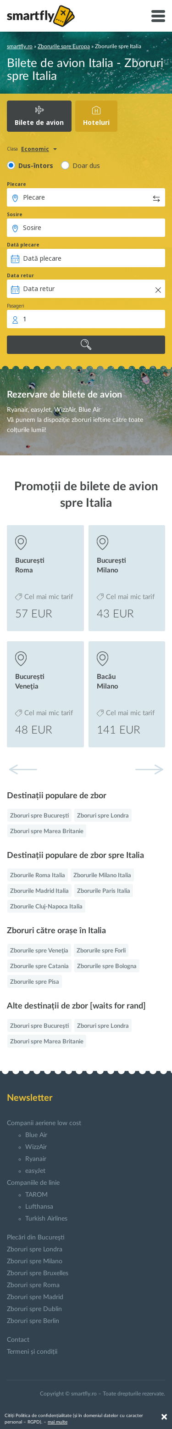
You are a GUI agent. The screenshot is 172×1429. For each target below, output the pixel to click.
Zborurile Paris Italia (103, 891)
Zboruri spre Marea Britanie (46, 832)
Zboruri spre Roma (33, 1285)
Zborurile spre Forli (101, 951)
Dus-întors (35, 165)
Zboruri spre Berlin (33, 1321)
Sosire (14, 214)
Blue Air (36, 1135)
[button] (149, 769)
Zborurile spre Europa (64, 46)
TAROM (36, 1195)
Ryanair (35, 1159)
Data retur (20, 275)
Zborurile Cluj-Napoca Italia (46, 907)
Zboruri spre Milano (34, 1261)
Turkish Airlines (46, 1219)
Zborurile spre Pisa (34, 982)
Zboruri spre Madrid (35, 1297)
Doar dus (86, 165)
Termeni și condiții (32, 1352)
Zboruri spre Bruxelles (37, 1273)
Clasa (12, 149)
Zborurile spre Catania (39, 966)
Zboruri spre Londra (103, 816)
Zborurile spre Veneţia (39, 951)
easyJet (35, 1171)
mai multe (57, 1422)
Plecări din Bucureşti (36, 1237)
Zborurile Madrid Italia (39, 891)
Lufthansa (39, 1207)
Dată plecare (23, 244)
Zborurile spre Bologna (107, 966)
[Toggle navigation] (158, 16)
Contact (18, 1340)
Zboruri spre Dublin (34, 1309)
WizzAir (36, 1147)
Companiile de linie (33, 1183)
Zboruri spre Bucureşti (39, 816)
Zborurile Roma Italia (37, 876)
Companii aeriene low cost (44, 1123)
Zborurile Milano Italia (102, 876)
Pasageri (15, 306)
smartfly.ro (20, 46)
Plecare (16, 184)
